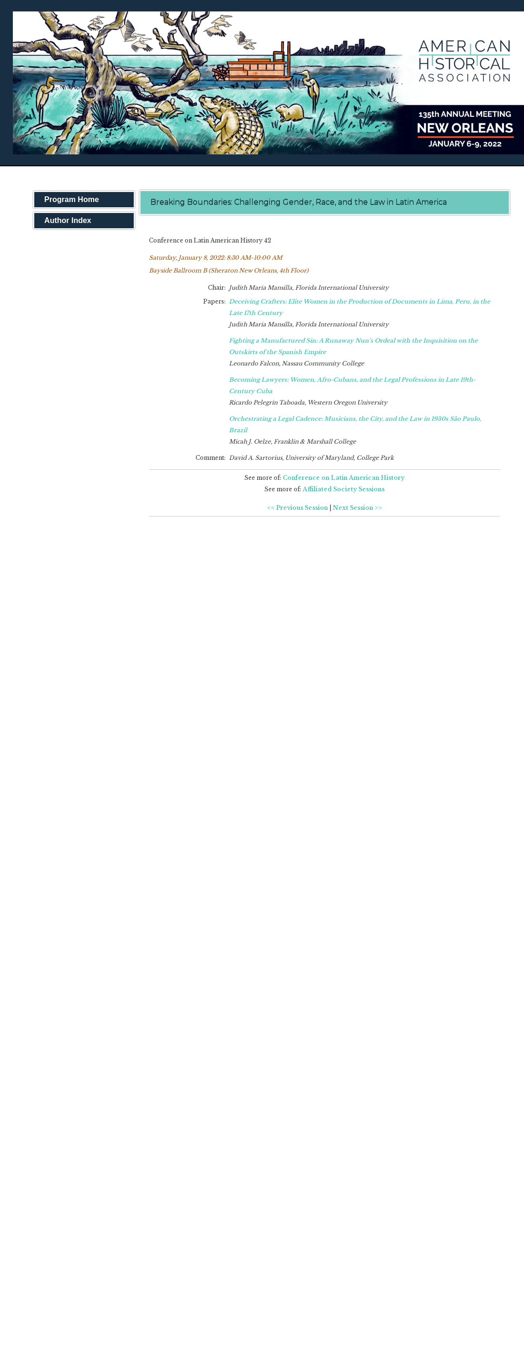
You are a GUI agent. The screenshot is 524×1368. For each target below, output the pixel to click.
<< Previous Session (297, 507)
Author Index (67, 220)
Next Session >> (357, 507)
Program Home (71, 199)
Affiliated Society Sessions (344, 489)
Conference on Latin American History (344, 477)
